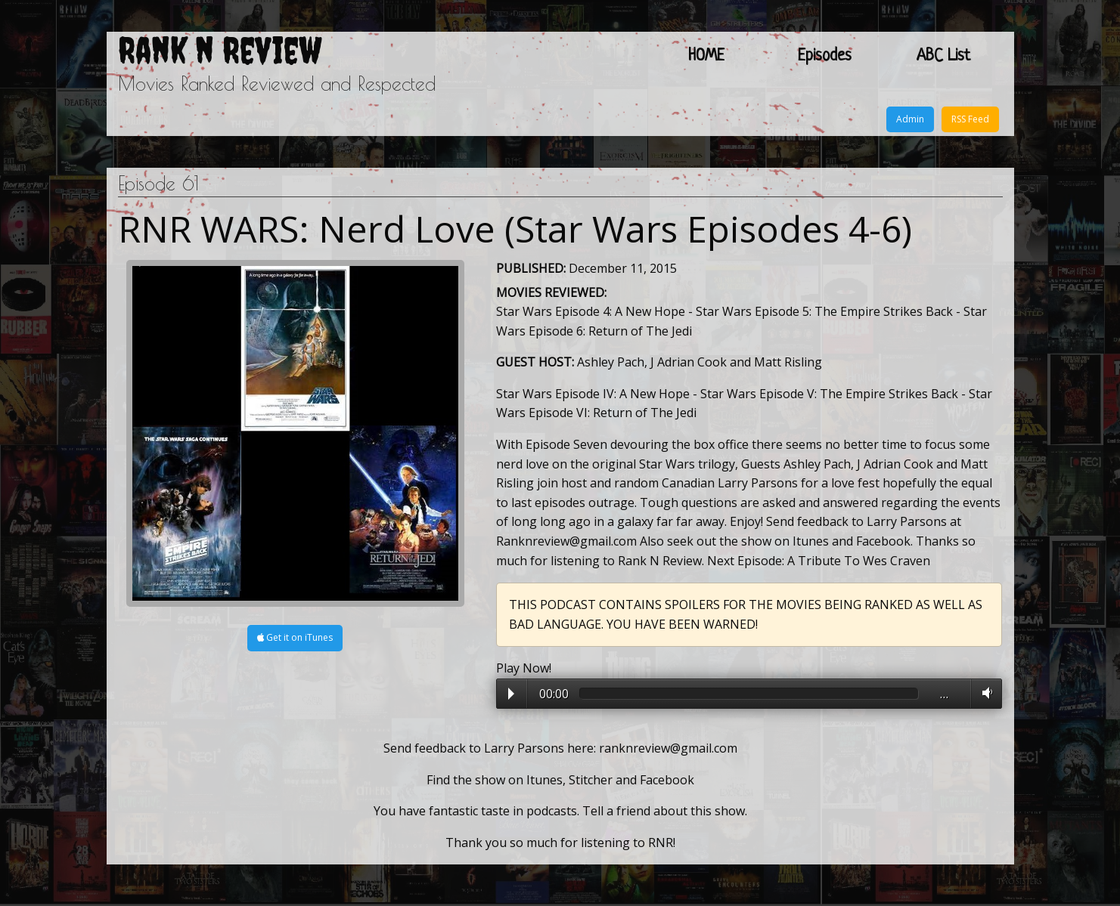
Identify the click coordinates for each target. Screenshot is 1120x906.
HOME (706, 56)
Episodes (825, 56)
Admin (910, 119)
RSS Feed (970, 119)
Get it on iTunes (295, 637)
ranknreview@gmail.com (668, 748)
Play (511, 694)
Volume (984, 693)
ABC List (943, 56)
